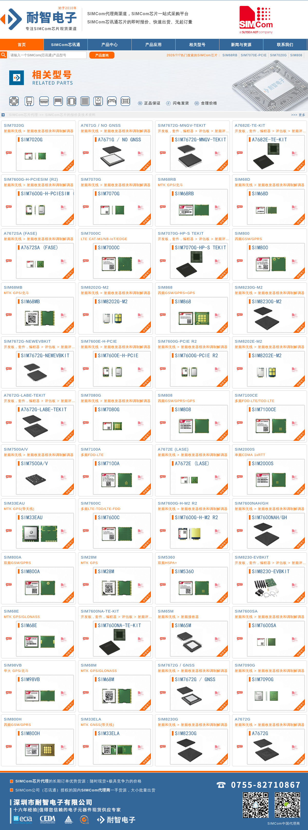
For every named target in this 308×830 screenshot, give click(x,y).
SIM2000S (245, 449)
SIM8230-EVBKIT (252, 557)
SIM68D (242, 179)
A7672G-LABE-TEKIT (25, 395)
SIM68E (11, 611)
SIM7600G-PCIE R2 (177, 341)
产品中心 (109, 44)
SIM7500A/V (16, 449)
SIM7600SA (246, 611)
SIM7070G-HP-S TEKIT (181, 233)
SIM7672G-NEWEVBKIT (27, 341)
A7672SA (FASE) (20, 233)
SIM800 (242, 233)
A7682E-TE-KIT (250, 125)
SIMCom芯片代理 (23, 115)
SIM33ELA (91, 719)
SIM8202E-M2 (248, 341)
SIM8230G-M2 (249, 287)
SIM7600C (91, 503)
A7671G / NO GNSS (101, 125)
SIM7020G (278, 55)
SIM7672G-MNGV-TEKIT (182, 125)
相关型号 (197, 44)
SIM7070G (91, 179)
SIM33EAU (14, 503)
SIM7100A (91, 449)
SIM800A (13, 557)
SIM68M (89, 665)
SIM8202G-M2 (95, 287)
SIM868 (165, 287)
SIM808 (296, 55)
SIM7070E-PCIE (254, 55)
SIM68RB (230, 55)
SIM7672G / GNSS (176, 665)
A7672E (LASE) (173, 449)
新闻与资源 (241, 44)
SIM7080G (91, 395)
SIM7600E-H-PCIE (99, 341)
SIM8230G (168, 719)
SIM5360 (166, 557)
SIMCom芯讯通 (65, 44)
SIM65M (166, 611)
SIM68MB (13, 287)
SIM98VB (13, 665)
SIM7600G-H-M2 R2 (177, 503)
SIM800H (13, 719)
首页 (22, 44)
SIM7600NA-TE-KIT (100, 611)
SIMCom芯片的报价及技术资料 (70, 115)
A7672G (243, 719)
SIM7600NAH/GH (251, 503)
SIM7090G (245, 665)
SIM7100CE (246, 395)
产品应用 (153, 44)
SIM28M (89, 557)
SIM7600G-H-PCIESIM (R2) (31, 179)
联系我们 (285, 44)
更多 (302, 115)
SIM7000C (91, 233)
